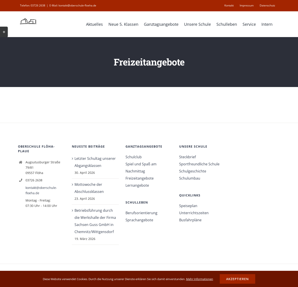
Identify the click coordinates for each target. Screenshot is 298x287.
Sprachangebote (139, 220)
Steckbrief (187, 156)
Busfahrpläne (190, 220)
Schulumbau (189, 178)
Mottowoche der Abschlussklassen (89, 188)
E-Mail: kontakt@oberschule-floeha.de (72, 5)
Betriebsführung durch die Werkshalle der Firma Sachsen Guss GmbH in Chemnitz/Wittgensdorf (95, 221)
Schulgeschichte (192, 171)
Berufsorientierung (141, 212)
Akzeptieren (237, 279)
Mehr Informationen (199, 279)
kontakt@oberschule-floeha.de (41, 190)
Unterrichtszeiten (194, 212)
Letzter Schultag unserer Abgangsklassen (95, 162)
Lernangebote (137, 185)
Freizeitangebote (139, 178)
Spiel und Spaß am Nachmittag (141, 168)
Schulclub (133, 156)
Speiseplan (188, 205)
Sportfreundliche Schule (199, 164)
